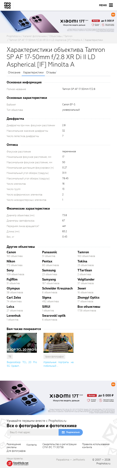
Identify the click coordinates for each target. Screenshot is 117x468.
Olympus (13, 288)
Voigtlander (86, 279)
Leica (10, 307)
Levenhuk (14, 316)
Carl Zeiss (14, 297)
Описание (14, 72)
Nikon (11, 261)
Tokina (82, 261)
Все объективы (89, 307)
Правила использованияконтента (96, 446)
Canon (11, 252)
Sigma (46, 297)
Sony (10, 270)
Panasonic (49, 252)
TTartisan (85, 270)
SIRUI (46, 307)
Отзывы (51, 72)
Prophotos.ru (103, 463)
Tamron (83, 252)
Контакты (32, 444)
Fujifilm (12, 279)
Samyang (49, 279)
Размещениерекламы (14, 446)
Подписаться (72, 432)
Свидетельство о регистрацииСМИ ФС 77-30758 (59, 446)
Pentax (47, 261)
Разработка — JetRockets (70, 459)
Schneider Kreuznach (57, 288)
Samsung (49, 270)
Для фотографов (16, 451)
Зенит (82, 288)
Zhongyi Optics (88, 297)
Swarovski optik (54, 316)
